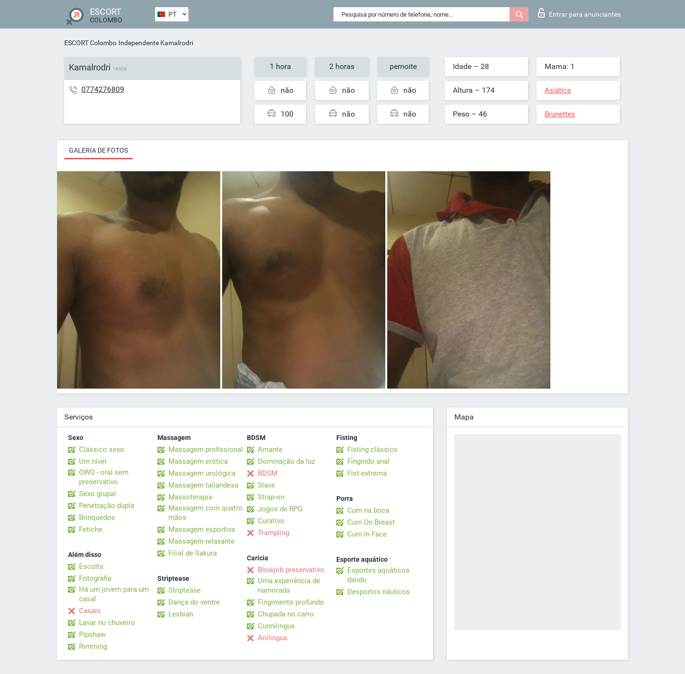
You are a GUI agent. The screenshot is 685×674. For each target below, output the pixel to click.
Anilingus (272, 638)
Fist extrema (367, 473)
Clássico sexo (101, 449)
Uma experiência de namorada (289, 585)
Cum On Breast (371, 522)
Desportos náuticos (378, 591)
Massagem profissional (205, 449)
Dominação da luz (286, 461)
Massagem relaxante (201, 541)
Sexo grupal (97, 493)
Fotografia (95, 578)
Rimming (93, 646)
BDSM (267, 473)
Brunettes (560, 114)
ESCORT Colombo (90, 43)
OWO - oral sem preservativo (103, 477)
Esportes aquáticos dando (378, 575)
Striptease (184, 590)
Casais (90, 610)
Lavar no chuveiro (107, 622)
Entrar (579, 13)
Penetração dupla (106, 505)
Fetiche (90, 529)
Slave (266, 485)
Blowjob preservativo (291, 570)
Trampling (273, 532)
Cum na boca (368, 510)
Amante (270, 449)
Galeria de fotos (98, 150)
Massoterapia (190, 497)
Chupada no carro (286, 614)
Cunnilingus (276, 626)
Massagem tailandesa (203, 485)
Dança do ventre (194, 602)
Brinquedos (97, 517)
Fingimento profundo (291, 602)
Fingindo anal (368, 461)
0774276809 (102, 89)
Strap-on (271, 497)
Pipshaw (92, 634)
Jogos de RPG (280, 509)
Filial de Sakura (192, 553)
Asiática (558, 90)
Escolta (91, 566)
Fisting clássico (372, 449)
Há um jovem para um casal (114, 594)
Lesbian (180, 614)
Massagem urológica (201, 473)
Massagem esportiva (201, 529)
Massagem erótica (198, 461)
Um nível (93, 461)
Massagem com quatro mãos (205, 513)
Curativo (271, 521)
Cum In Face (367, 534)
